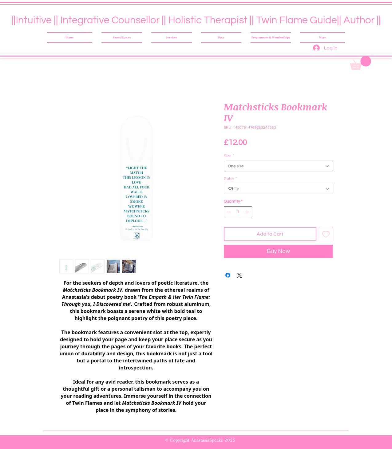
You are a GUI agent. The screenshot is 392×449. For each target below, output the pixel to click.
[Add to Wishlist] (326, 234)
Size (229, 156)
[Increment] (247, 212)
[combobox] (278, 166)
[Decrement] (228, 212)
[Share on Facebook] (228, 275)
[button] (360, 63)
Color (230, 178)
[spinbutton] (238, 212)
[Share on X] (239, 275)
